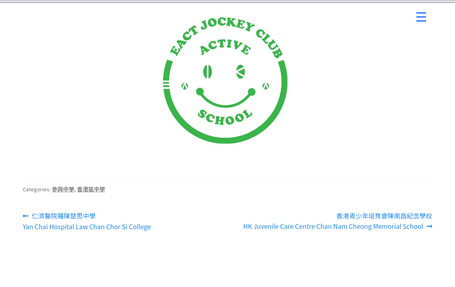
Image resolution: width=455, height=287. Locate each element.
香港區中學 (91, 189)
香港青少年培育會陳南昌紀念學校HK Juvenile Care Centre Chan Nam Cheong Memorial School (337, 221)
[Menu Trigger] (421, 17)
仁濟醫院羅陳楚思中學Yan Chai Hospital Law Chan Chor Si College (87, 221)
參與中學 (63, 189)
